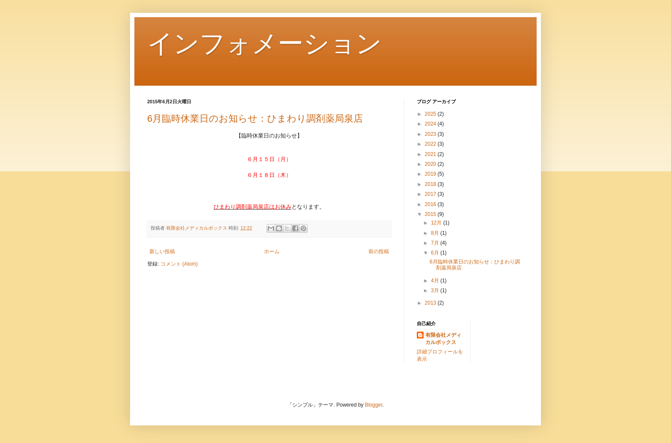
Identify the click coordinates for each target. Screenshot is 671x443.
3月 (435, 290)
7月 (435, 243)
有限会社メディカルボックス (443, 338)
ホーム (271, 251)
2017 (431, 194)
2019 (431, 174)
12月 (437, 223)
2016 (431, 204)
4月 (435, 281)
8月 (435, 233)
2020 (431, 164)
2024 (431, 124)
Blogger (374, 405)
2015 (431, 214)
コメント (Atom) (179, 264)
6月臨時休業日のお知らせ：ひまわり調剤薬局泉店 (255, 118)
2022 (431, 144)
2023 (431, 134)
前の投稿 (378, 251)
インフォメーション (264, 43)
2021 (431, 154)
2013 (431, 303)
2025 (431, 114)
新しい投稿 (162, 251)
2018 (431, 184)
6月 (435, 253)
